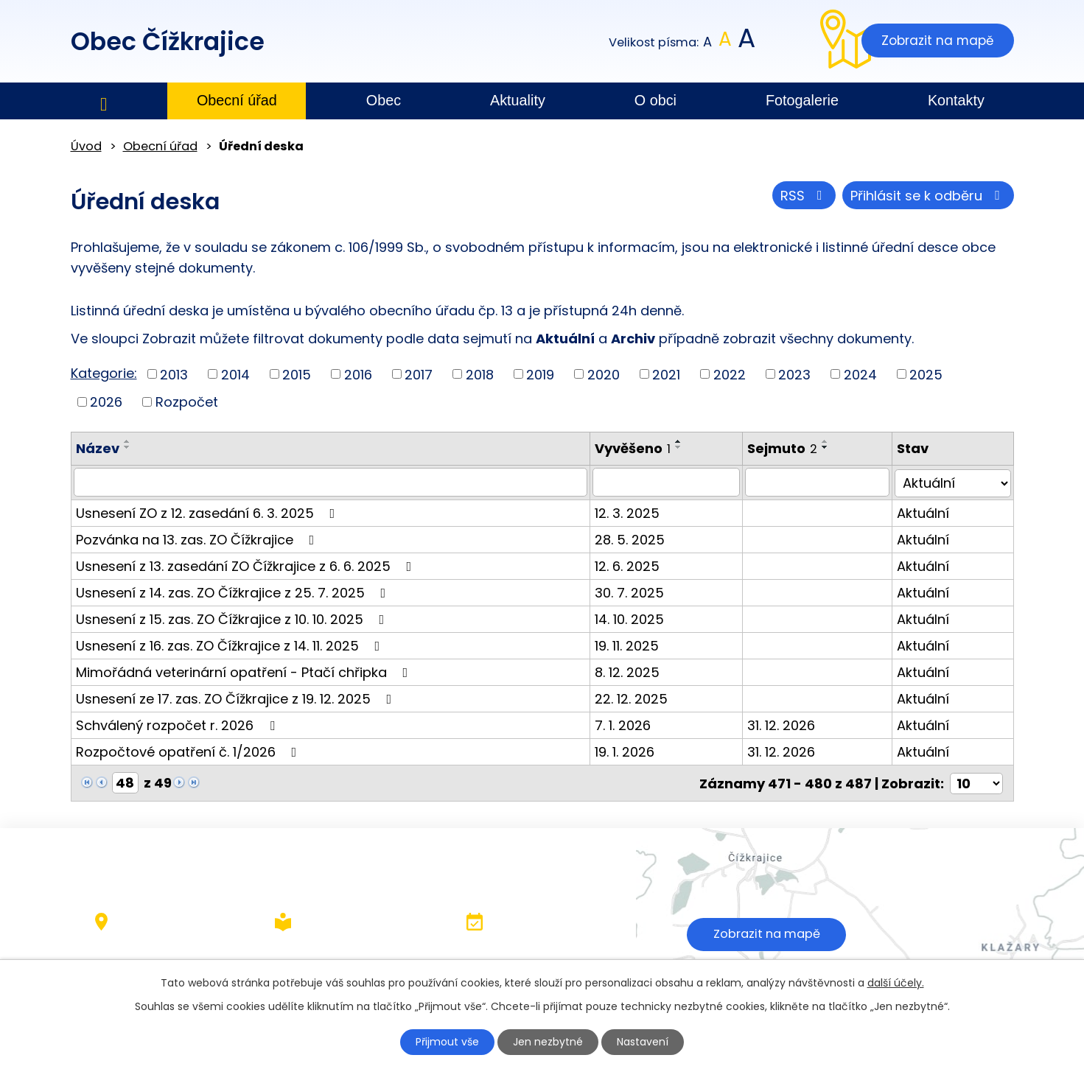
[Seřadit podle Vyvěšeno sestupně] (681, 447)
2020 (603, 374)
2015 (296, 374)
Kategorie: (104, 373)
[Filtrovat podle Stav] (954, 482)
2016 (358, 374)
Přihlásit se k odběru (928, 195)
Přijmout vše (447, 1041)
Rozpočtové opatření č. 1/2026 (189, 750)
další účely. (895, 982)
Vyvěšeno (635, 448)
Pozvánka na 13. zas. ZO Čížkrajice (198, 538)
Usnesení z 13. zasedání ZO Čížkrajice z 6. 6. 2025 (247, 564)
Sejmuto (785, 448)
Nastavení (642, 1041)
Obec (383, 100)
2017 (419, 374)
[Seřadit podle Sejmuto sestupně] (828, 447)
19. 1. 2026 (627, 750)
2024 (860, 374)
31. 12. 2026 (784, 724)
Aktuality (517, 100)
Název (97, 448)
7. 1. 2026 (625, 724)
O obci (655, 100)
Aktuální (925, 511)
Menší (707, 42)
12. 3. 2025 (629, 511)
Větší (745, 42)
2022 (729, 374)
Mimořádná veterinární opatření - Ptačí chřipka (245, 671)
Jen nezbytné (548, 1041)
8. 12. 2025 (629, 671)
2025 (926, 374)
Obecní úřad (237, 100)
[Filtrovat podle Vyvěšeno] (669, 482)
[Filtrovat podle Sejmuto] (820, 482)
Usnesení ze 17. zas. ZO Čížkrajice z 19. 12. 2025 (237, 697)
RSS (804, 195)
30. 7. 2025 (631, 591)
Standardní (724, 42)
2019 (540, 374)
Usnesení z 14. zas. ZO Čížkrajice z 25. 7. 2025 (234, 591)
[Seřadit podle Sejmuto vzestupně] (828, 441)
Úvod (104, 101)
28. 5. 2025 (632, 538)
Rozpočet (186, 402)
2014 (235, 374)
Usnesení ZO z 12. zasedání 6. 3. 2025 (208, 511)
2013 (174, 374)
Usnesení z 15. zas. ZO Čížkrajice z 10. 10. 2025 (233, 618)
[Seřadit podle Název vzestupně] (127, 441)
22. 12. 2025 (633, 697)
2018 (480, 374)
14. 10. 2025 (631, 618)
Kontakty (956, 100)
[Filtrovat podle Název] (332, 482)
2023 (794, 374)
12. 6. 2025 (629, 564)
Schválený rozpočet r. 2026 (178, 724)
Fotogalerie (802, 100)
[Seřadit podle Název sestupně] (127, 447)
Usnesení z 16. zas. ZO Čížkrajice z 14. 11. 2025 (231, 644)
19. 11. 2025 (629, 644)
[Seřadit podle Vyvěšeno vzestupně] (681, 441)
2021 (666, 374)
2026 (106, 402)
